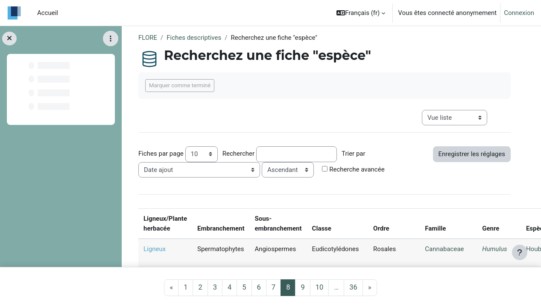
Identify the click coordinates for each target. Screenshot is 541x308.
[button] (361, 13)
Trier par (354, 153)
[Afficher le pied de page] (519, 252)
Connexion (519, 13)
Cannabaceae (444, 249)
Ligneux (154, 249)
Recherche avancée (356, 169)
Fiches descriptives (194, 37)
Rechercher (238, 153)
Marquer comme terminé (180, 85)
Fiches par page (161, 153)
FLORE (147, 37)
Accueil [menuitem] (47, 13)
